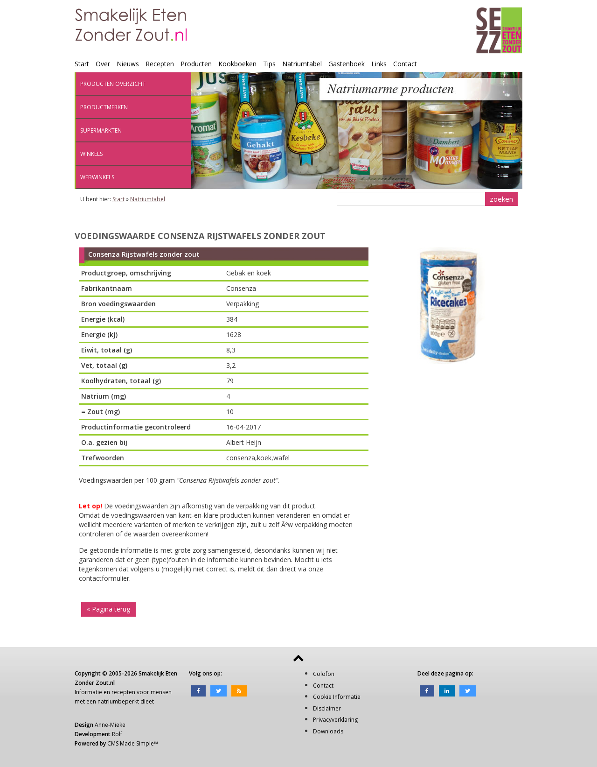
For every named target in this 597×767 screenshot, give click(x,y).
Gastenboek (346, 63)
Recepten (160, 63)
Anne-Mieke (110, 725)
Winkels (91, 154)
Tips (269, 63)
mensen (161, 692)
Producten (196, 63)
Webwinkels (97, 177)
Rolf (117, 734)
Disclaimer (327, 708)
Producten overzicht (113, 84)
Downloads (328, 731)
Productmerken (104, 107)
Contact (405, 63)
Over (103, 63)
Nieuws (128, 63)
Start (82, 63)
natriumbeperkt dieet (125, 701)
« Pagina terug (108, 609)
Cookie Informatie (337, 697)
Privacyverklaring (335, 720)
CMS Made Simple (130, 743)
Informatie (88, 692)
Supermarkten (101, 130)
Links (379, 63)
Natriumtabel (302, 63)
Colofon (323, 674)
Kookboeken (237, 63)
